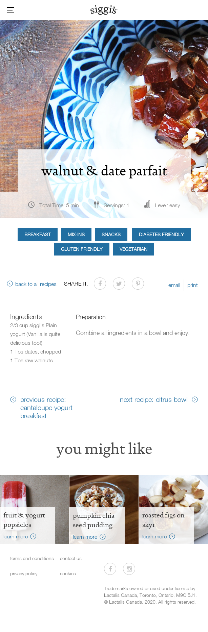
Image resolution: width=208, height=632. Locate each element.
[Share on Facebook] (100, 283)
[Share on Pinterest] (138, 283)
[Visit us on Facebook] (110, 569)
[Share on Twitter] (119, 283)
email (174, 285)
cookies (68, 573)
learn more (15, 536)
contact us (71, 558)
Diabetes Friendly (161, 234)
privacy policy (23, 573)
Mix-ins (76, 234)
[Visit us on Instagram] (129, 569)
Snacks (111, 234)
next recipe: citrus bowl (154, 399)
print (192, 285)
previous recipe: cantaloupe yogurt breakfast (46, 407)
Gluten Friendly (82, 249)
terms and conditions (32, 558)
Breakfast (37, 234)
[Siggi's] (104, 10)
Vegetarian (133, 249)
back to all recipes (36, 284)
